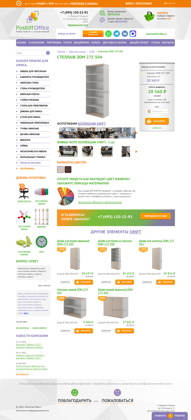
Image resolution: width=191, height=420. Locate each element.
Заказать (159, 121)
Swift (135, 231)
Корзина (162, 12)
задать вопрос (39, 328)
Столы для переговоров (34, 105)
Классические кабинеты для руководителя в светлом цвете (32, 367)
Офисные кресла (29, 94)
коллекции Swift (92, 123)
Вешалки (25, 139)
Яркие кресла (24, 201)
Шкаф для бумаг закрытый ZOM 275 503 (73, 242)
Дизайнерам (81, 42)
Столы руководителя (32, 88)
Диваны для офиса (31, 111)
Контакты (168, 42)
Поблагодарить (74, 400)
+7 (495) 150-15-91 (74, 12)
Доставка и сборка (114, 42)
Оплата (95, 42)
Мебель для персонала (33, 71)
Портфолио (54, 42)
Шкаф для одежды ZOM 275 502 (156, 242)
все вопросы (22, 328)
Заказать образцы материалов (100, 202)
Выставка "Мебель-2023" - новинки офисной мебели (29, 346)
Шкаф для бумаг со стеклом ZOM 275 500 (115, 242)
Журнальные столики (32, 157)
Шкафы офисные (30, 134)
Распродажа (27, 168)
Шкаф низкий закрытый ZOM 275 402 (115, 291)
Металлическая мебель (33, 151)
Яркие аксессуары (30, 162)
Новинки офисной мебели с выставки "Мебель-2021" (30, 357)
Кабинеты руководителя (34, 77)
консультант (93, 33)
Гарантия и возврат (120, 383)
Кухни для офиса (30, 117)
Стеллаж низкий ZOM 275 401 (72, 291)
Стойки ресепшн (29, 99)
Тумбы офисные (29, 128)
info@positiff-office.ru (156, 33)
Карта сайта (137, 383)
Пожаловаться (117, 400)
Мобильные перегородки (34, 122)
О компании (36, 42)
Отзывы (105, 383)
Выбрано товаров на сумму (166, 17)
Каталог (22, 42)
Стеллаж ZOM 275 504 (158, 73)
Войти (130, 3)
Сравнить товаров (170, 415)
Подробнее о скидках (84, 3)
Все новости (22, 374)
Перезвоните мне (78, 24)
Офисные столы (29, 82)
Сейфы (24, 145)
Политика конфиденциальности (32, 410)
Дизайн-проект (139, 42)
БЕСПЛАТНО (114, 14)
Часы (41, 251)
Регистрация (144, 3)
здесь (26, 313)
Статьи (155, 42)
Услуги (67, 42)
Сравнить (157, 127)
